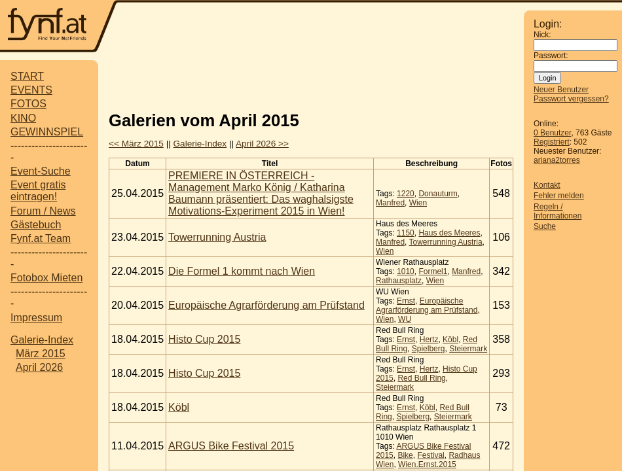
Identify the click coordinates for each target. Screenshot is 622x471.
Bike (404, 455)
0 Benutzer (552, 132)
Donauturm (437, 193)
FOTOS (28, 103)
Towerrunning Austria (217, 237)
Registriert (552, 142)
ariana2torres (557, 160)
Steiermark (468, 348)
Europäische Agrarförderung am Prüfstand (266, 305)
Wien (418, 202)
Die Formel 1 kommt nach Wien (241, 271)
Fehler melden (559, 195)
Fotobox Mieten (46, 277)
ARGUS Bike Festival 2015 (231, 445)
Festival (430, 455)
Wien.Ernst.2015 (427, 464)
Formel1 (432, 271)
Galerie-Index (41, 339)
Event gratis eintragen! (37, 190)
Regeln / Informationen (557, 211)
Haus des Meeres (449, 232)
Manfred (390, 202)
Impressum (36, 317)
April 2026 (39, 367)
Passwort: (551, 55)
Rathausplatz (399, 280)
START (27, 76)
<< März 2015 (136, 143)
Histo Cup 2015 (204, 339)
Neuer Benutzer (561, 89)
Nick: (542, 34)
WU (404, 319)
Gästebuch (35, 224)
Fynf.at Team (40, 238)
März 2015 (40, 353)
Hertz (429, 339)
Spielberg (428, 348)
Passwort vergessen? (571, 98)
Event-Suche (40, 171)
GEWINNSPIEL (46, 131)
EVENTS (31, 90)
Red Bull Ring (421, 378)
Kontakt (547, 185)
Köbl (450, 339)
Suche (545, 226)
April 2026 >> (262, 143)
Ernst (406, 300)
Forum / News (43, 211)
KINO (23, 118)
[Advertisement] (311, 80)
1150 (405, 232)
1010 (405, 271)
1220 (405, 193)
